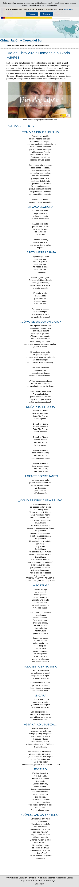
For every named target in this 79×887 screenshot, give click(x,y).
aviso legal (68, 9)
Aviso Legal (50, 880)
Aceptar (32, 14)
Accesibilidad (38, 880)
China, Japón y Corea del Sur (21, 40)
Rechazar (46, 14)
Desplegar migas (3, 46)
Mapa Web (25, 880)
